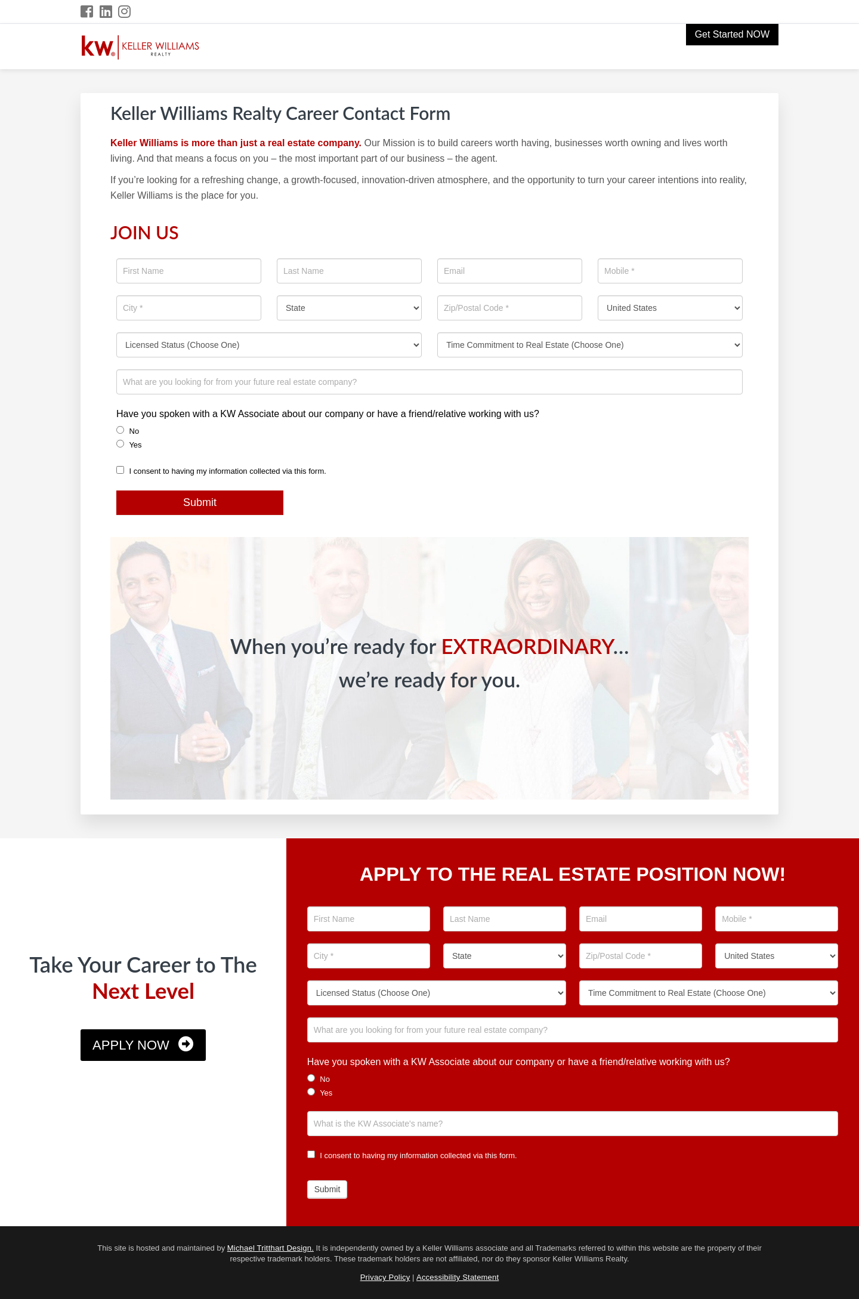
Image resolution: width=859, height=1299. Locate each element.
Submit (200, 502)
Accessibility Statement (457, 1277)
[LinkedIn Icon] (106, 12)
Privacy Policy (385, 1277)
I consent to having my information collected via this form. (221, 471)
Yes (129, 444)
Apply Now (130, 1045)
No (127, 431)
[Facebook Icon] (87, 12)
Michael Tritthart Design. (270, 1248)
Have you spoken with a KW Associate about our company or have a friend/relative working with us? (327, 414)
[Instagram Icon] (125, 12)
